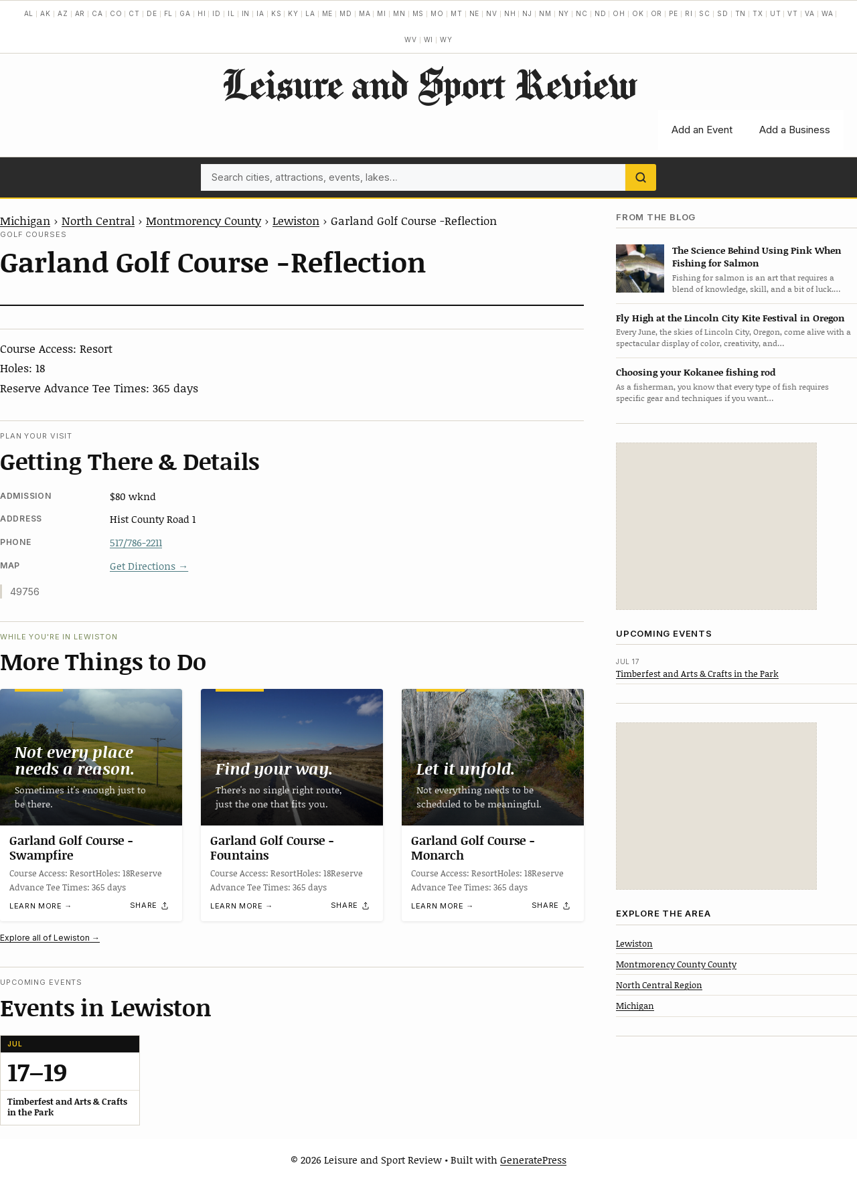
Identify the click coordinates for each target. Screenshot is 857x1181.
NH (510, 13)
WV (410, 39)
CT (134, 13)
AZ (63, 13)
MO (437, 13)
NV (491, 13)
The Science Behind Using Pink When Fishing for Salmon (757, 256)
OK (638, 13)
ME (327, 13)
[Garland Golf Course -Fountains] (292, 757)
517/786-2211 (136, 542)
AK (45, 13)
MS (418, 13)
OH (619, 13)
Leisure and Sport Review (429, 83)
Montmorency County (203, 220)
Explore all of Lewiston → (50, 938)
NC (582, 13)
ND (601, 13)
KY (293, 13)
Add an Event (702, 129)
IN (246, 13)
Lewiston (295, 220)
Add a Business (794, 129)
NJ (527, 13)
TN (741, 13)
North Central (98, 220)
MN (399, 13)
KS (276, 13)
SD (722, 13)
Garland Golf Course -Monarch (473, 848)
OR (657, 13)
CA (97, 13)
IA (260, 13)
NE (474, 13)
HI (202, 13)
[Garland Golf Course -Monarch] (493, 757)
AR (80, 13)
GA (185, 13)
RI (689, 13)
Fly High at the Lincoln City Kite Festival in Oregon (730, 318)
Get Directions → (149, 565)
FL (168, 13)
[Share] (150, 906)
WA (828, 13)
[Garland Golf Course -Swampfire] (91, 757)
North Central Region (659, 985)
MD (345, 13)
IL (231, 13)
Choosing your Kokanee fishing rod (695, 372)
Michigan (25, 220)
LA (310, 13)
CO (116, 13)
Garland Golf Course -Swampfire (71, 848)
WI (429, 39)
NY (564, 13)
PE (673, 13)
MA (365, 13)
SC (704, 13)
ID (216, 13)
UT (775, 13)
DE (152, 13)
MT (457, 13)
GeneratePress (533, 1159)
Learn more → (40, 906)
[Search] (640, 177)
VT (792, 13)
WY (446, 39)
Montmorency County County (676, 964)
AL (29, 13)
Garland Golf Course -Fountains (272, 848)
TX (758, 13)
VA (810, 13)
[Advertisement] (716, 526)
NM (545, 13)
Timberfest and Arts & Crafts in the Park (697, 673)
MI (381, 13)
